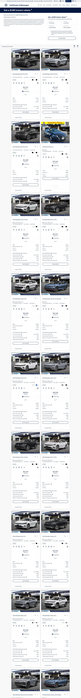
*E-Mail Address (51, 25)
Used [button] (44, 4)
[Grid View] (74, 46)
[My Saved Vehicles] (74, 1)
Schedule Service (74, 4)
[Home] (39, 5)
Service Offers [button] (55, 4)
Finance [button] (63, 4)
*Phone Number (66, 25)
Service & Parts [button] (49, 4)
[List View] (77, 46)
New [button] (41, 4)
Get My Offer (61, 38)
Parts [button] (60, 4)
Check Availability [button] (57, 96)
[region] (57, 76)
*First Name (51, 21)
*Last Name (65, 21)
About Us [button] (68, 4)
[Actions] (42, 82)
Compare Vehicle (62, 102)
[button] (43, 61)
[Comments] (43, 96)
